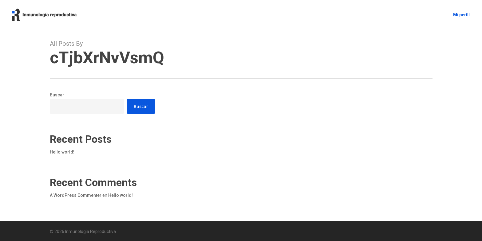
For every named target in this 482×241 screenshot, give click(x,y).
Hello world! (62, 152)
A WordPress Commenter (75, 195)
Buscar (57, 94)
